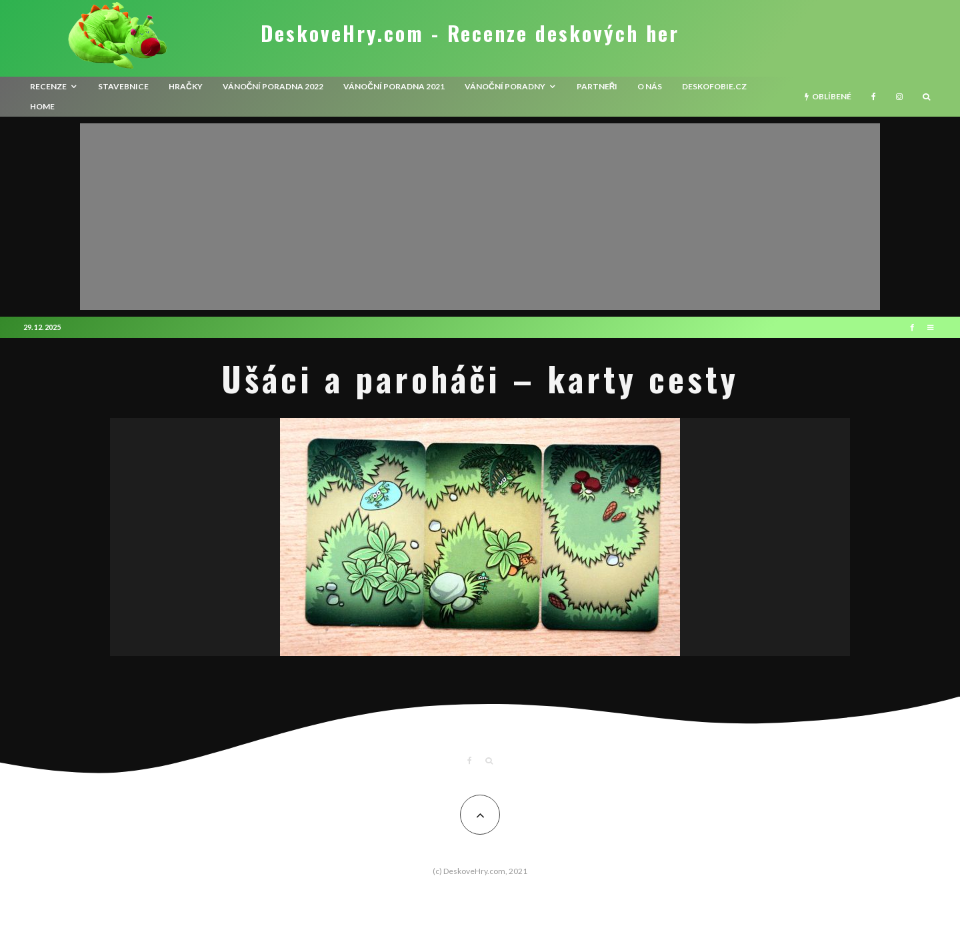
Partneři (597, 86)
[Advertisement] (480, 216)
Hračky (186, 86)
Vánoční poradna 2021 (394, 86)
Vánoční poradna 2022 (273, 86)
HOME (42, 106)
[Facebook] (873, 97)
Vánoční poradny (505, 86)
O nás (649, 86)
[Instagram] (899, 97)
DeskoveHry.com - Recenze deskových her (470, 33)
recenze (48, 86)
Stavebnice (123, 86)
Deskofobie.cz (714, 86)
